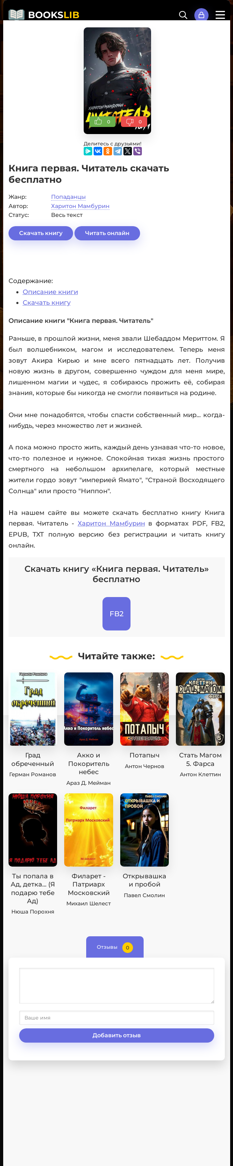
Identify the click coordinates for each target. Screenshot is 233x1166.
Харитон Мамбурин (80, 206)
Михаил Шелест (88, 903)
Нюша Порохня (32, 911)
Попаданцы (68, 196)
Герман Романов (32, 774)
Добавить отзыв (117, 1035)
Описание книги (50, 292)
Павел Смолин (144, 895)
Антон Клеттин (200, 774)
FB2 (116, 613)
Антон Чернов (144, 766)
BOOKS (53, 15)
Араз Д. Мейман (88, 782)
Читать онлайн (107, 233)
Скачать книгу (40, 233)
